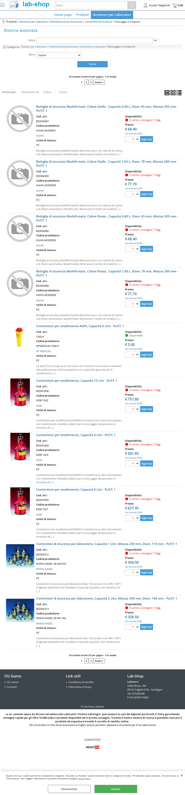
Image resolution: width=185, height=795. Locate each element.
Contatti (12, 688)
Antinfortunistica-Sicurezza (63, 47)
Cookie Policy (84, 778)
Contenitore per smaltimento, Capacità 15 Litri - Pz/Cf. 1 (76, 381)
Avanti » (99, 83)
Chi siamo (12, 683)
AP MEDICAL (43, 352)
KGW (39, 406)
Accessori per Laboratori (112, 15)
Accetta (115, 789)
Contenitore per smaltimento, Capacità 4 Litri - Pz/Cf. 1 (76, 436)
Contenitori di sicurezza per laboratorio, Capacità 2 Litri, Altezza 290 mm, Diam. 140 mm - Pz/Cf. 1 (106, 599)
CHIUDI (181, 775)
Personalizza (69, 789)
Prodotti (82, 15)
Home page (63, 15)
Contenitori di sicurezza (92, 47)
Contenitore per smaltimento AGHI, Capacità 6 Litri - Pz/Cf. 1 (80, 327)
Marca (32, 55)
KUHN (40, 136)
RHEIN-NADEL (44, 570)
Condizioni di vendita (81, 683)
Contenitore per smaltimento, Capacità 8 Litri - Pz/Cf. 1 (76, 490)
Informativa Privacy (80, 688)
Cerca (31, 41)
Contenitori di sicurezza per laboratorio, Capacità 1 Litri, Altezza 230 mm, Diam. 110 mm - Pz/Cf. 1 (106, 545)
